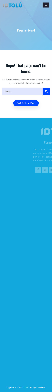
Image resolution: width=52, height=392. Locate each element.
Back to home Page (26, 103)
